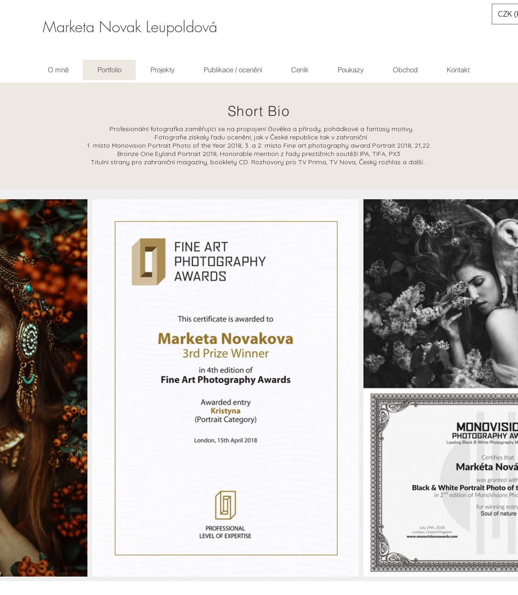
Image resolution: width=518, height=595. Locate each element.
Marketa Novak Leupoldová (130, 27)
